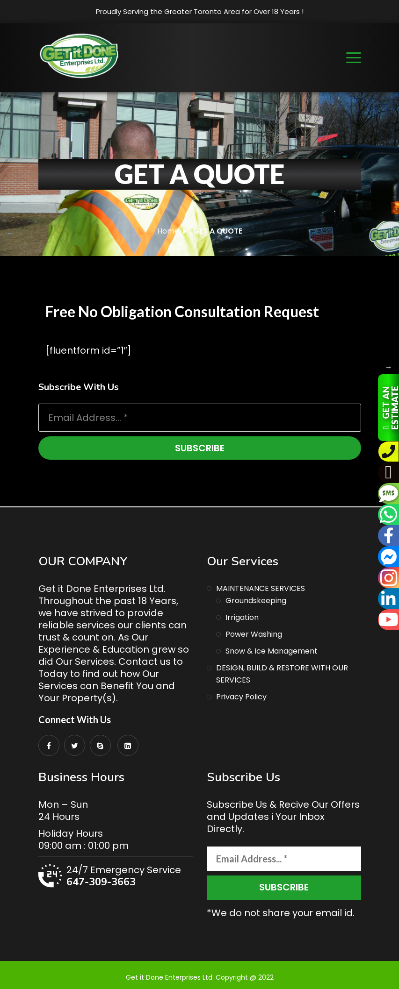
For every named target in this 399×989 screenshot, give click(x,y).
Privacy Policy (241, 696)
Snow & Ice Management (271, 651)
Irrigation (242, 617)
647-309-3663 (101, 882)
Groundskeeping (255, 600)
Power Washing (253, 634)
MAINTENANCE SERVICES (260, 588)
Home (168, 231)
